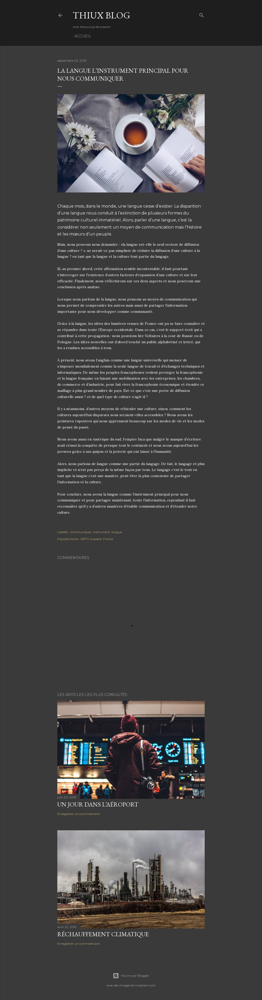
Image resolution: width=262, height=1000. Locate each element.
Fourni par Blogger (131, 976)
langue (117, 532)
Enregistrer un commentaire (78, 814)
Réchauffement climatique (103, 934)
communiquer (81, 532)
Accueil (82, 36)
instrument (101, 532)
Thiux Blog (101, 15)
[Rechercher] (202, 14)
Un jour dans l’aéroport (97, 804)
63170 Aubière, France (97, 539)
